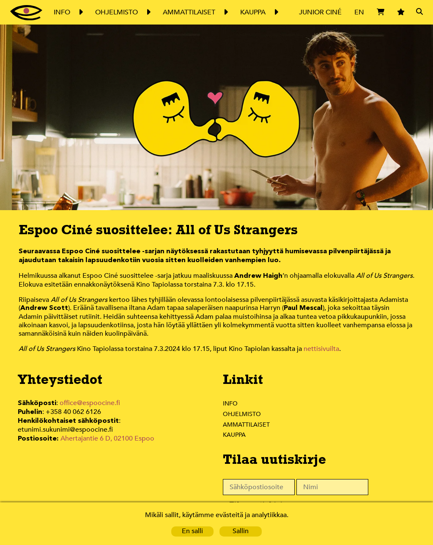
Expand (80, 12)
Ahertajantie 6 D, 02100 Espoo (108, 441)
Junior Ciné (320, 12)
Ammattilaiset (247, 425)
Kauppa (235, 436)
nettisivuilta (323, 350)
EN (359, 12)
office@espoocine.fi (92, 404)
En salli (192, 531)
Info (230, 404)
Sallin (241, 531)
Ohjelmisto (242, 415)
